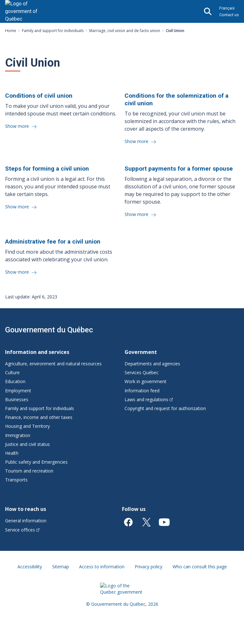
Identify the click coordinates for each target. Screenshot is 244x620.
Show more (17, 126)
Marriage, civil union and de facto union (124, 30)
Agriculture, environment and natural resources (53, 364)
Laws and (149, 399)
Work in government (145, 381)
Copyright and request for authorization (165, 408)
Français (227, 8)
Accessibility (29, 567)
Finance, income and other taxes (38, 417)
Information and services (37, 352)
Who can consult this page (200, 567)
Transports (16, 480)
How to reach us (25, 509)
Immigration (17, 435)
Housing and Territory (27, 426)
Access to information (102, 567)
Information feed (142, 391)
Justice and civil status (27, 444)
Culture (12, 372)
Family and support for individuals (53, 30)
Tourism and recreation (29, 471)
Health (11, 453)
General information (25, 521)
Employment (18, 391)
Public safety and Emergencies (36, 462)
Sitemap (60, 567)
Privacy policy (148, 567)
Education (15, 381)
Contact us (229, 14)
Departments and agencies (152, 364)
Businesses (16, 399)
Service (22, 530)
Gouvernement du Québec (49, 330)
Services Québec (142, 372)
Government (141, 352)
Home (10, 30)
